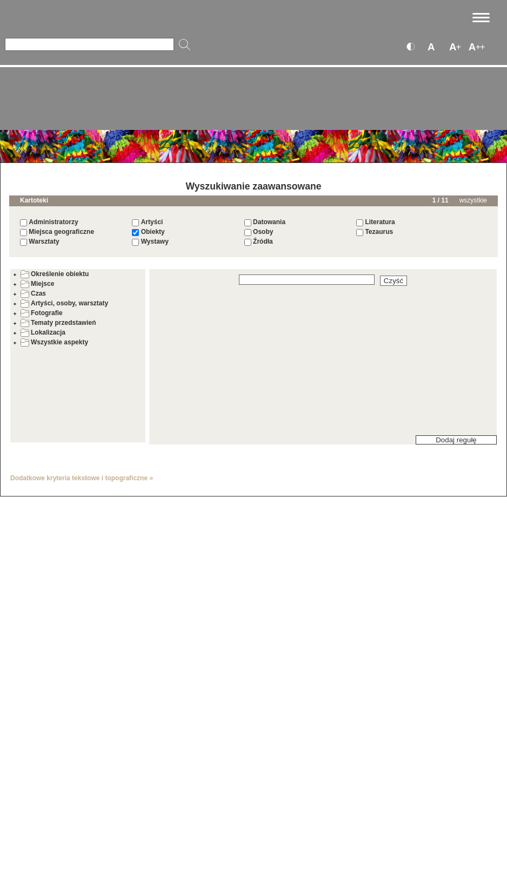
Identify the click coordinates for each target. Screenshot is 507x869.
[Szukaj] (89, 44)
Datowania (269, 222)
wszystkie (473, 200)
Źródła (263, 241)
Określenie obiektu (55, 274)
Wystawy (155, 241)
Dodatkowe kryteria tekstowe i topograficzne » (81, 478)
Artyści (152, 222)
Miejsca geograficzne (61, 232)
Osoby (263, 232)
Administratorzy (53, 222)
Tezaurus (379, 232)
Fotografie (42, 313)
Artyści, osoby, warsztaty (64, 303)
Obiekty (153, 232)
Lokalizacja (43, 332)
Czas (33, 293)
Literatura (380, 222)
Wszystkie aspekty (54, 342)
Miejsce (37, 284)
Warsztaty (44, 241)
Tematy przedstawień (58, 322)
